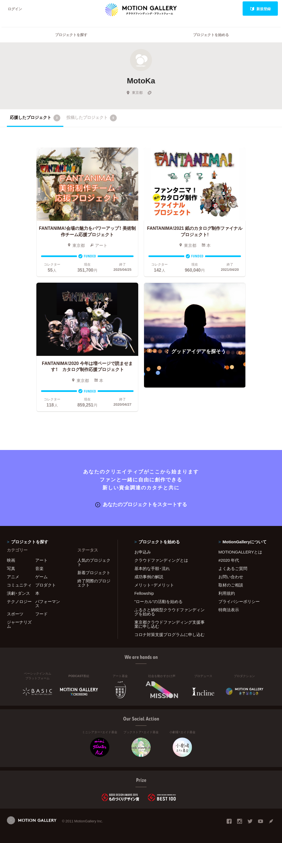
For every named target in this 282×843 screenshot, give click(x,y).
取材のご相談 (230, 585)
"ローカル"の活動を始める (158, 601)
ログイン (15, 8)
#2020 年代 (228, 560)
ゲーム (41, 577)
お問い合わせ (230, 577)
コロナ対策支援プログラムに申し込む (169, 634)
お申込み (142, 552)
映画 (11, 560)
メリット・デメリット (154, 585)
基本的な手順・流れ (152, 568)
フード (41, 614)
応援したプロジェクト (35, 117)
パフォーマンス (47, 603)
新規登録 (260, 8)
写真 (11, 568)
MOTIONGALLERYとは (240, 552)
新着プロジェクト (93, 572)
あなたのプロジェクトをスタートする (141, 504)
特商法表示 (228, 610)
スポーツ (15, 614)
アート (41, 560)
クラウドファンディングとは (161, 560)
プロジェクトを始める (211, 34)
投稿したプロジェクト (91, 117)
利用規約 (226, 593)
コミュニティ (19, 585)
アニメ (13, 577)
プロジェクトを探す (71, 34)
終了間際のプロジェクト (93, 583)
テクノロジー (19, 601)
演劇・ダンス (18, 593)
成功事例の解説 (148, 577)
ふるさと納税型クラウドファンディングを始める (169, 612)
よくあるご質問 (232, 568)
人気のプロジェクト (93, 562)
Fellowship (144, 593)
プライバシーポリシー (239, 601)
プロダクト (45, 585)
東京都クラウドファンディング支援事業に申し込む (169, 624)
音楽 (39, 568)
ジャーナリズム (19, 624)
